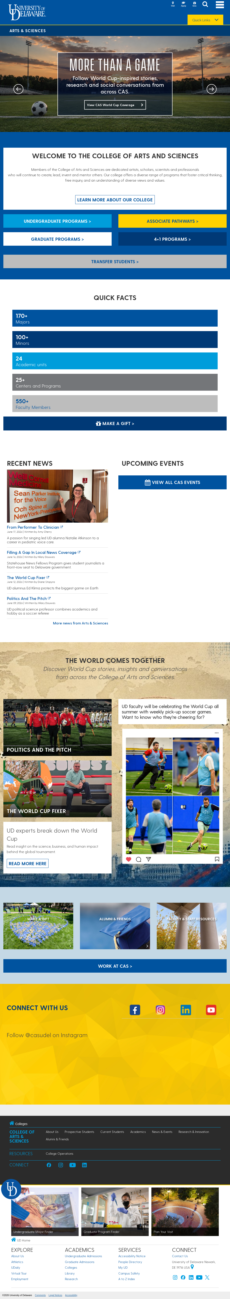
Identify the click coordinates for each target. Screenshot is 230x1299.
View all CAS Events (172, 482)
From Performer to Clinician (33, 527)
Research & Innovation (194, 1132)
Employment (19, 1279)
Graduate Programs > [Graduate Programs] (57, 239)
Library (70, 1273)
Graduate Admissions (79, 1262)
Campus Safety (129, 1273)
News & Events (162, 1132)
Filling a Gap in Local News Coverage (42, 552)
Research (71, 1279)
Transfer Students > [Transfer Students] (115, 261)
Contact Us (180, 1256)
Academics (138, 1132)
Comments (40, 1295)
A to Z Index (126, 1279)
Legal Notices (55, 1295)
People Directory (130, 1262)
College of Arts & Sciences (22, 1136)
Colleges (71, 1267)
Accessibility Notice (132, 1256)
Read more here (27, 863)
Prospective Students (79, 1132)
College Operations (59, 1153)
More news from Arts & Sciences (80, 623)
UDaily (15, 1267)
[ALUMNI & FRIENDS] (115, 926)
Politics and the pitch (27, 598)
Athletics (17, 1262)
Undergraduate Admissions (83, 1256)
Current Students (112, 1132)
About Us (52, 1132)
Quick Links (201, 20)
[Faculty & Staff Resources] (192, 926)
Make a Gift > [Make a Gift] (115, 423)
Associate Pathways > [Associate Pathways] (173, 221)
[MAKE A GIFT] (38, 926)
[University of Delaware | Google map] (192, 1267)
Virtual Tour (19, 1273)
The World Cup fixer (26, 577)
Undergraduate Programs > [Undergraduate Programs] (57, 221)
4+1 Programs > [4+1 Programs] (172, 239)
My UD (123, 1267)
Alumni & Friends (57, 1139)
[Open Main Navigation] (220, 4)
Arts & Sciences (27, 30)
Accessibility (71, 1295)
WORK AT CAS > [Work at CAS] (115, 966)
